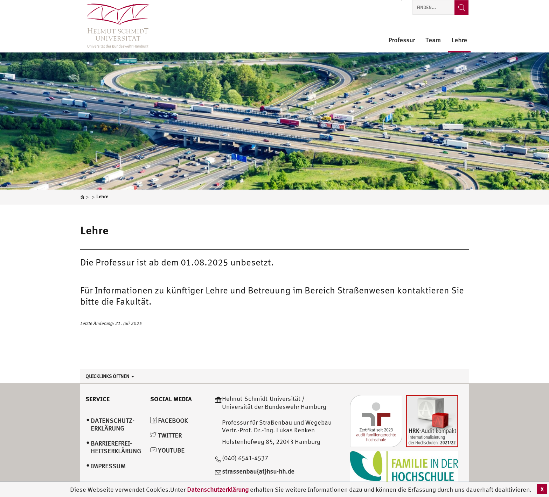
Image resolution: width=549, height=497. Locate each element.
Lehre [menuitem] (459, 40)
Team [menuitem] (433, 40)
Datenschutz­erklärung (112, 424)
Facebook (169, 420)
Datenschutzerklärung (218, 489)
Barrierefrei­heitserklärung (116, 447)
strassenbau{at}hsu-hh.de (258, 471)
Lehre (94, 230)
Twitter (166, 435)
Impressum (108, 466)
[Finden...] (461, 7)
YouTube (167, 450)
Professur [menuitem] (401, 40)
